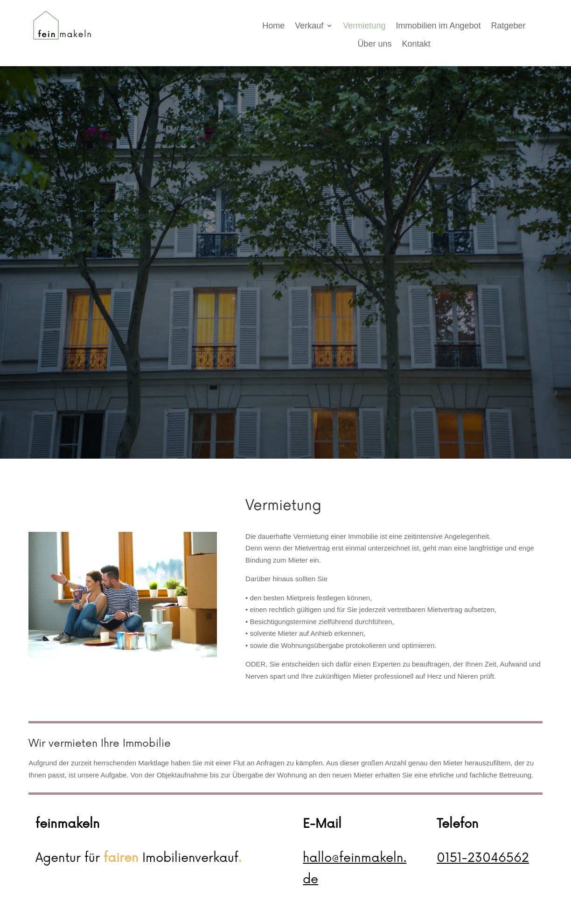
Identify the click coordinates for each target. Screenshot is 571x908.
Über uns (374, 43)
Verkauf (309, 25)
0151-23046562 (483, 858)
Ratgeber (508, 25)
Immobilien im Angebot (438, 25)
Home (273, 25)
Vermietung (364, 25)
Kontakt (416, 43)
